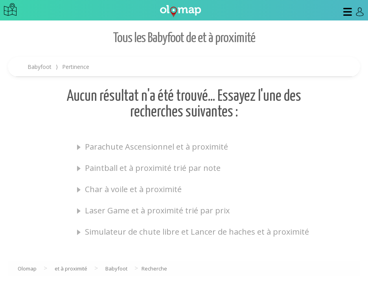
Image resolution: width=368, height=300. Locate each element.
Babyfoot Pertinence (58, 66)
